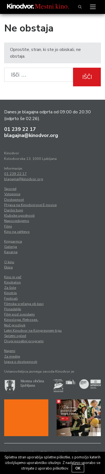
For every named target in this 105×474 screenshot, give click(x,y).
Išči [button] (87, 77)
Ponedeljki (12, 309)
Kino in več (12, 277)
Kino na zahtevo (17, 231)
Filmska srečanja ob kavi (24, 303)
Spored (10, 188)
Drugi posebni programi (24, 341)
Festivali (11, 298)
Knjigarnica (13, 241)
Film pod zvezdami (19, 314)
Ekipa (8, 267)
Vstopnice (12, 194)
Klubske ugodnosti (19, 215)
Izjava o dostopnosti (20, 361)
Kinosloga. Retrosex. (21, 319)
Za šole (10, 287)
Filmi (8, 226)
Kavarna (11, 252)
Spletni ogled (15, 335)
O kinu (9, 262)
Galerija (10, 246)
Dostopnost (14, 199)
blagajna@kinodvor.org (31, 135)
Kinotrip (10, 292)
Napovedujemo (16, 220)
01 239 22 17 (20, 129)
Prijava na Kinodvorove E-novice (30, 204)
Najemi (9, 350)
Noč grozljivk (14, 325)
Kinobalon (12, 282)
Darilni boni (13, 210)
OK (78, 468)
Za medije (12, 356)
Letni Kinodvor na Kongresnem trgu (33, 330)
